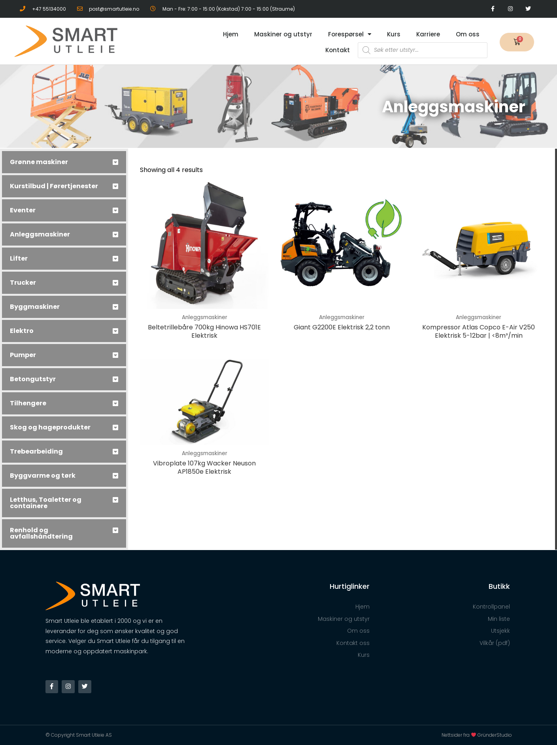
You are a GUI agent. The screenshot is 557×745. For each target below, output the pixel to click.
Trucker (23, 282)
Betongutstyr (33, 379)
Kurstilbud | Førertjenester (54, 186)
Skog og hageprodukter (50, 427)
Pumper (23, 354)
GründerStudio (495, 735)
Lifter (19, 258)
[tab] (64, 162)
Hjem (230, 34)
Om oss (468, 34)
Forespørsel (349, 34)
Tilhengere (28, 403)
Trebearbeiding (36, 451)
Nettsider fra (460, 735)
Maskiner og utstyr (283, 34)
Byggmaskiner (35, 306)
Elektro (22, 330)
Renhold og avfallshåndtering (41, 533)
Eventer (23, 210)
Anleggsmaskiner (40, 234)
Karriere (428, 34)
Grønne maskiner (39, 161)
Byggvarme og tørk (43, 475)
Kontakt (337, 50)
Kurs (393, 34)
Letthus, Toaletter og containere (45, 503)
